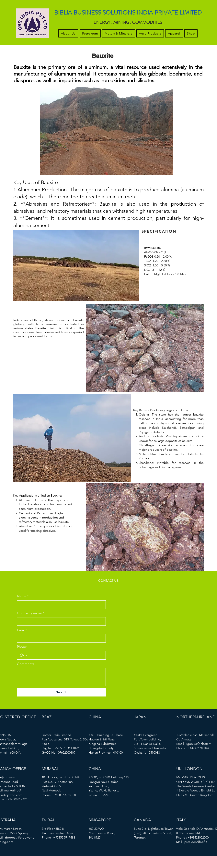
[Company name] (60, 621)
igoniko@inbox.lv (198, 744)
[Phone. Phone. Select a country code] (23, 655)
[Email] (60, 638)
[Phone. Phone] (65, 655)
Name (23, 596)
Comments (25, 664)
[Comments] (61, 677)
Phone (22, 647)
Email (22, 630)
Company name (30, 613)
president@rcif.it (195, 842)
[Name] (60, 605)
